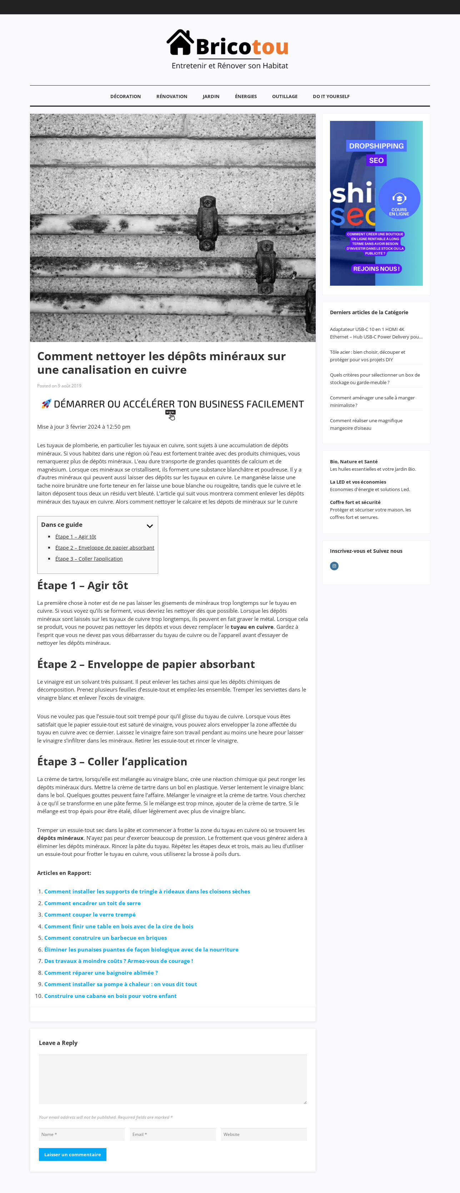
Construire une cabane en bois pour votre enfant (110, 995)
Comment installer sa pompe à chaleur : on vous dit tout (120, 984)
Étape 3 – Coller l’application (89, 558)
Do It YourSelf (331, 96)
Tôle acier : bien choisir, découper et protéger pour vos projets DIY (367, 356)
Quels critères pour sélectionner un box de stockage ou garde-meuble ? (375, 379)
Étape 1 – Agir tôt (75, 536)
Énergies (246, 96)
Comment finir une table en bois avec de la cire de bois (118, 926)
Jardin (211, 96)
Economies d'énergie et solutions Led (369, 489)
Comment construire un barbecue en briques (105, 937)
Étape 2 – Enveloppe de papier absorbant (104, 547)
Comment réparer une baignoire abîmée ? (101, 972)
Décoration (125, 96)
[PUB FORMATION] (173, 418)
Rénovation (172, 96)
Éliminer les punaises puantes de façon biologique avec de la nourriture (141, 949)
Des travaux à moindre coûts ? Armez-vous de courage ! (118, 960)
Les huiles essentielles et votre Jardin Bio (372, 469)
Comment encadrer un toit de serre (92, 903)
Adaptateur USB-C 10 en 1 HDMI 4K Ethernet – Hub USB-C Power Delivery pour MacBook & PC (375, 333)
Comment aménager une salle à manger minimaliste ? (372, 401)
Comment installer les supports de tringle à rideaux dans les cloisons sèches (147, 891)
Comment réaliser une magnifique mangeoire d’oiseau (366, 424)
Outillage (285, 96)
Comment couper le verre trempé (90, 914)
